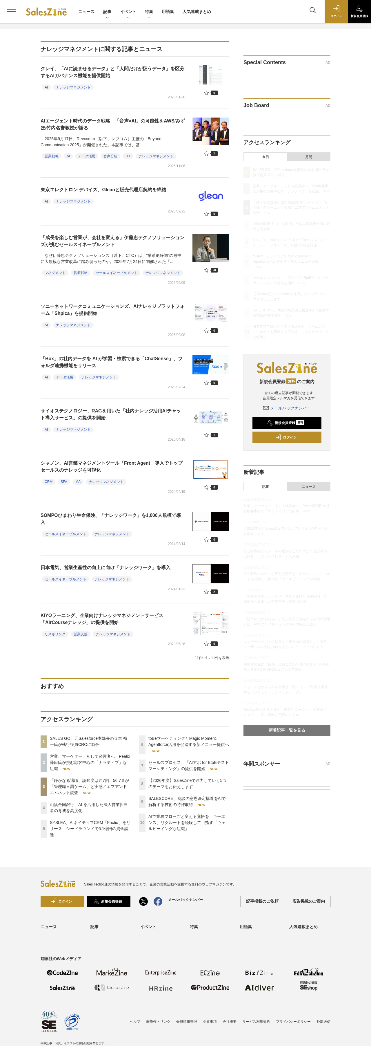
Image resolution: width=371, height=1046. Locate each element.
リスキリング (55, 634)
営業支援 (81, 634)
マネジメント (55, 273)
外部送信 (323, 1022)
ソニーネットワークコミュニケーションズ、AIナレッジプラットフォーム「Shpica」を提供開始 (112, 310)
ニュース (86, 11)
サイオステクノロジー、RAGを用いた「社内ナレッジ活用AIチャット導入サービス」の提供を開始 (111, 414)
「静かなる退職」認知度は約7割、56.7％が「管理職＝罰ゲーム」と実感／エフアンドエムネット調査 (89, 786)
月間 (308, 157)
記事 (107, 12)
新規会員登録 (285, 423)
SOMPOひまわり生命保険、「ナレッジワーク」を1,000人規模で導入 (111, 519)
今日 (265, 157)
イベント (128, 12)
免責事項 (210, 1022)
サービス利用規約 (256, 1022)
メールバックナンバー (287, 408)
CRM (48, 482)
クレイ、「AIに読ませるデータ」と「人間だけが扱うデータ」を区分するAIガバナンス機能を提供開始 (112, 72)
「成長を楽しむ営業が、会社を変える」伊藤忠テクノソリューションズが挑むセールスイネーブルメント (112, 241)
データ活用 (86, 156)
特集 (149, 12)
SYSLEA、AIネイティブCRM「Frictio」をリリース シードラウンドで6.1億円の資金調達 (90, 828)
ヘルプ (135, 1022)
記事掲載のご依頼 (262, 901)
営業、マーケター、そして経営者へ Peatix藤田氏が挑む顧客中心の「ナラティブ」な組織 (90, 762)
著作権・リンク (158, 1022)
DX (128, 156)
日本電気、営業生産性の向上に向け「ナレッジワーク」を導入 (105, 567)
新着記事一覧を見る (287, 730)
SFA (64, 482)
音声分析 (110, 156)
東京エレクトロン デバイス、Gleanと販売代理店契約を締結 (106, 189)
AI (46, 87)
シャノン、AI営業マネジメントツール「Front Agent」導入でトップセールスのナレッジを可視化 (112, 466)
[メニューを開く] (11, 11)
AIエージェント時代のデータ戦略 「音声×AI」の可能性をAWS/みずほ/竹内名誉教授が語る (113, 124)
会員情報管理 (186, 1022)
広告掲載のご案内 (308, 901)
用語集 (168, 11)
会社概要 (230, 1022)
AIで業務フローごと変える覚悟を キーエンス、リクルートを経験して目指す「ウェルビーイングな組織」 (186, 822)
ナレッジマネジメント (73, 87)
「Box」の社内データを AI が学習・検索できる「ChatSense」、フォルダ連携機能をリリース (112, 362)
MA (78, 482)
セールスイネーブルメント (116, 273)
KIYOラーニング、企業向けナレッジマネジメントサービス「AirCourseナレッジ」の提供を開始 (102, 619)
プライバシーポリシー (293, 1022)
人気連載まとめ (197, 11)
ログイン (286, 437)
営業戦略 (52, 156)
